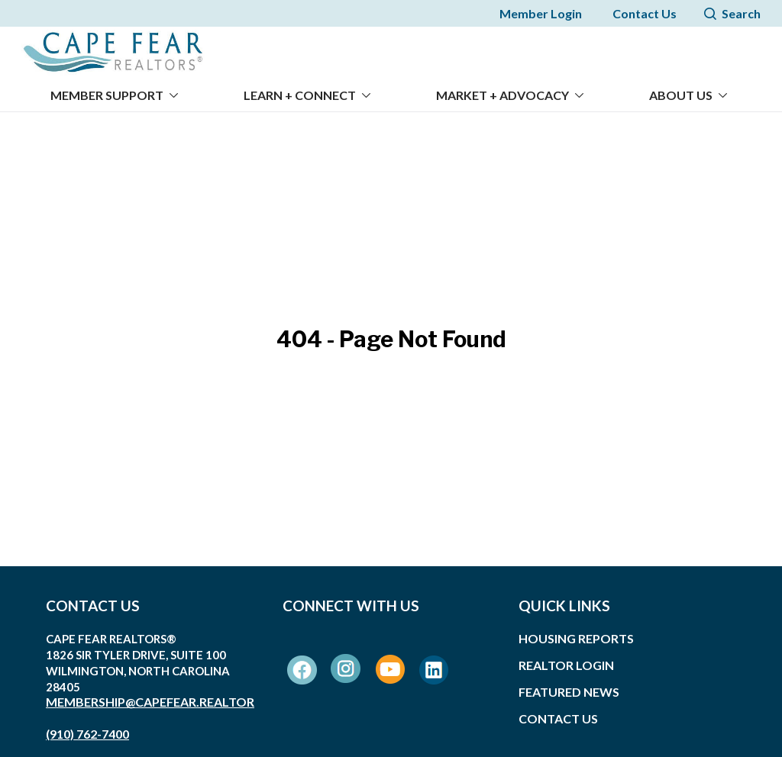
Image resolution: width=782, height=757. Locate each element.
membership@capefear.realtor (150, 692)
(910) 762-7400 (87, 724)
